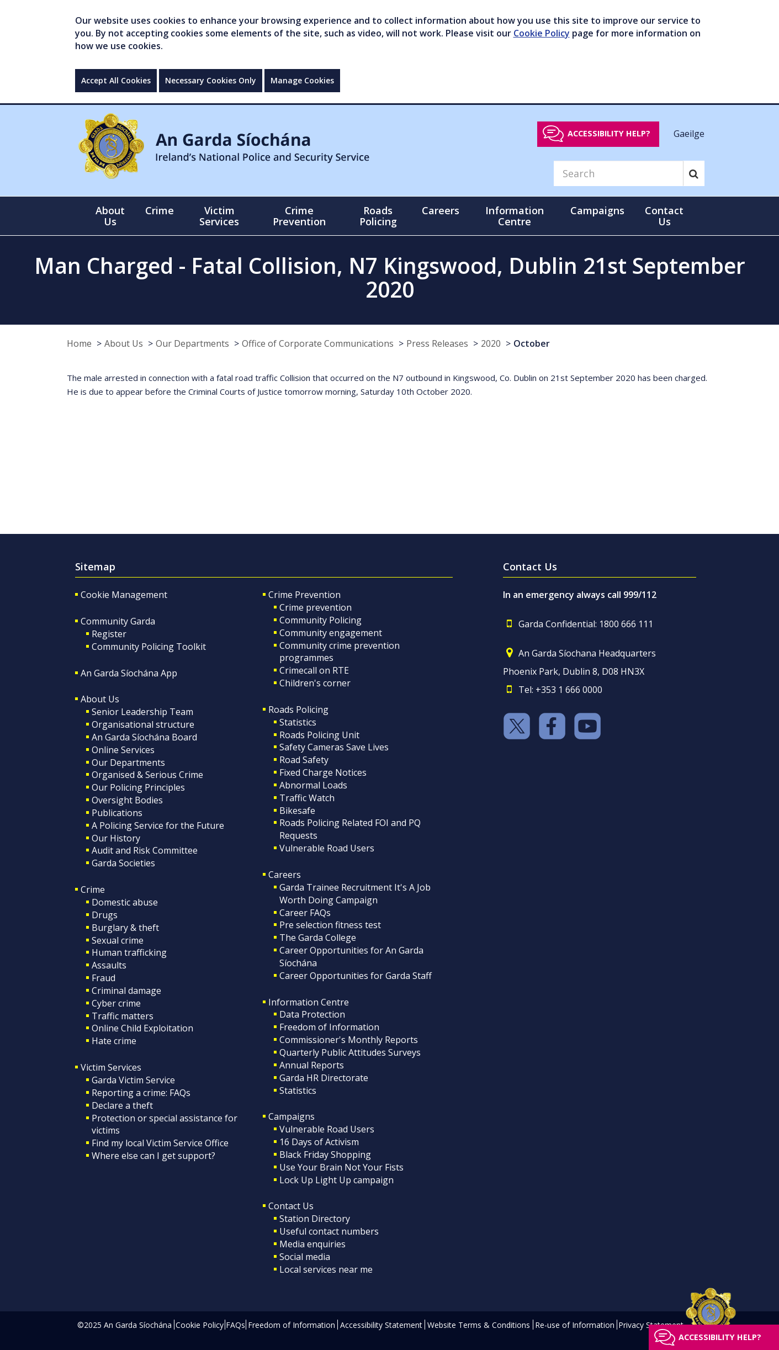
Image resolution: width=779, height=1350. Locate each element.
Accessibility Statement (381, 1325)
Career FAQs (305, 913)
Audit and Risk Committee (145, 850)
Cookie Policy (541, 33)
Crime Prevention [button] (299, 216)
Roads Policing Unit (319, 735)
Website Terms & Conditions (478, 1325)
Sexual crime (118, 940)
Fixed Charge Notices (323, 772)
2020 (491, 343)
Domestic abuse (125, 902)
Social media (304, 1257)
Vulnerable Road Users (326, 848)
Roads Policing (298, 709)
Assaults (109, 965)
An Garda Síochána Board (144, 737)
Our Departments (192, 343)
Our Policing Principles (138, 787)
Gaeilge (689, 133)
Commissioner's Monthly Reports (348, 1040)
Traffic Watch (307, 798)
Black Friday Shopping (325, 1154)
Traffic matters (122, 1016)
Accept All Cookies (116, 80)
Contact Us (291, 1206)
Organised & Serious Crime (147, 775)
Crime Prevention (304, 595)
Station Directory (314, 1219)
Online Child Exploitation (142, 1028)
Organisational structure (143, 724)
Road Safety (303, 760)
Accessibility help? (609, 133)
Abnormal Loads (313, 785)
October (531, 343)
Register (109, 634)
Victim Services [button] (219, 216)
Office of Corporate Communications (318, 343)
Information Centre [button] (514, 216)
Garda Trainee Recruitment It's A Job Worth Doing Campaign (355, 893)
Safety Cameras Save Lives (334, 747)
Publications (117, 813)
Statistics (297, 722)
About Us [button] (110, 216)
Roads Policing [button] (378, 216)
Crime (93, 889)
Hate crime (114, 1041)
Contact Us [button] (664, 216)
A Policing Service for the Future (158, 825)
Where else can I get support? (153, 1156)
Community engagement (330, 633)
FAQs (235, 1325)
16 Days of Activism (319, 1142)
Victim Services (111, 1067)
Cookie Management (124, 595)
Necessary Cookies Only (210, 80)
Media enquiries (312, 1244)
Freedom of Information (329, 1027)
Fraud (103, 978)
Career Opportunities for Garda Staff (355, 976)
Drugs (105, 915)
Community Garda (118, 621)
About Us (123, 343)
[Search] (618, 173)
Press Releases (437, 343)
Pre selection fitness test (330, 925)
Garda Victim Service (133, 1080)
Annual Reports (311, 1065)
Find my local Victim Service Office (160, 1143)
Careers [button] (440, 210)
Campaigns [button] (597, 210)
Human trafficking (129, 952)
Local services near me (326, 1269)
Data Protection (312, 1014)
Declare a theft (122, 1105)
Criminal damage (126, 990)
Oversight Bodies (127, 800)
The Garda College (317, 937)
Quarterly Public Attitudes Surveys (350, 1052)
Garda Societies (123, 863)
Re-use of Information (574, 1325)
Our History (116, 838)
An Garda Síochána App (129, 673)
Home (79, 343)
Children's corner (315, 683)
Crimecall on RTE (314, 670)
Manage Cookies (302, 80)
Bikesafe (297, 810)
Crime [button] (159, 210)
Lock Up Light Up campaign (336, 1180)
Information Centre (308, 1002)
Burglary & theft (125, 928)
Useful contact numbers (329, 1231)
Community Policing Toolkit (149, 646)
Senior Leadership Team (142, 712)
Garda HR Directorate (323, 1078)
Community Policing (320, 620)
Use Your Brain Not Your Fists (341, 1167)
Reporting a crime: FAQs (141, 1093)
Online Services (123, 750)
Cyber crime (116, 1003)
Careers (284, 875)
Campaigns (291, 1116)
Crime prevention (315, 607)
